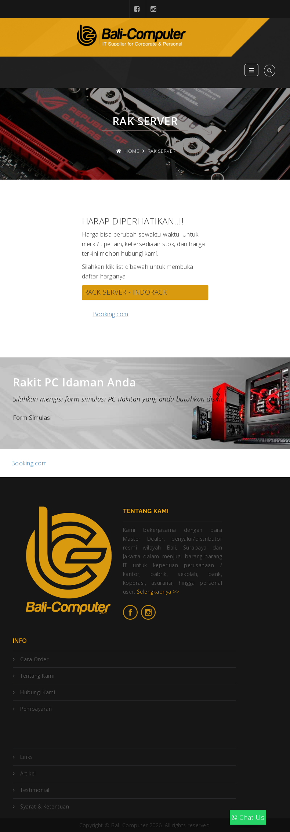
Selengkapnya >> (158, 591)
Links (26, 756)
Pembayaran (36, 708)
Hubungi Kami (37, 692)
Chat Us (248, 817)
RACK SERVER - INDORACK (125, 292)
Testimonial (34, 789)
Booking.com (110, 314)
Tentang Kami (37, 675)
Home (131, 151)
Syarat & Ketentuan (44, 806)
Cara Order (34, 659)
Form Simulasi (32, 418)
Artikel (28, 773)
